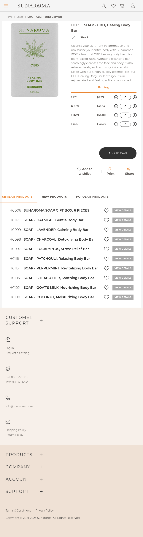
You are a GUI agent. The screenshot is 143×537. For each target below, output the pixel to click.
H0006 (15, 210)
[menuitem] (10, 348)
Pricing (103, 87)
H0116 (14, 259)
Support (17, 491)
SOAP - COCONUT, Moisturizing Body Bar (59, 297)
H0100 (14, 297)
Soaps (20, 16)
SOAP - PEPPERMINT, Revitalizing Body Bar (61, 268)
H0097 (15, 249)
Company (18, 466)
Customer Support (19, 320)
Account (18, 479)
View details (123, 210)
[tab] (54, 197)
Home (9, 16)
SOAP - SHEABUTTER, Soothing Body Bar (59, 278)
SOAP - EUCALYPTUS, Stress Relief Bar (56, 249)
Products (19, 454)
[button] (113, 6)
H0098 (15, 239)
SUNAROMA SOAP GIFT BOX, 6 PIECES (56, 210)
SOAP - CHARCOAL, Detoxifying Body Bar (59, 239)
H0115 (14, 268)
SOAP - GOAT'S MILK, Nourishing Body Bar (60, 288)
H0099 (15, 230)
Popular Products (92, 197)
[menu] (71, 350)
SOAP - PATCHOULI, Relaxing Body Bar (57, 259)
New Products (54, 197)
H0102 (14, 288)
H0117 (14, 220)
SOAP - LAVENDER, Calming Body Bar (56, 230)
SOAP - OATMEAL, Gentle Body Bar (54, 220)
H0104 (14, 278)
